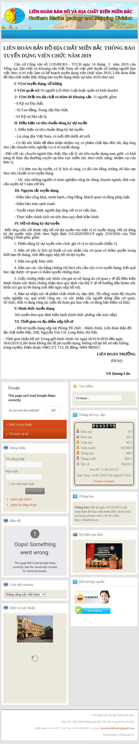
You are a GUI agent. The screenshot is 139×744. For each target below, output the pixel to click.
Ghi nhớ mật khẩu (23, 484)
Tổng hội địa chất (25, 594)
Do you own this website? (24, 410)
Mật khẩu (11, 471)
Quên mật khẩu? (21, 499)
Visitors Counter (104, 481)
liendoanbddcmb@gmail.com (117, 728)
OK (53, 410)
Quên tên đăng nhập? (23, 505)
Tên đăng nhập (15, 459)
